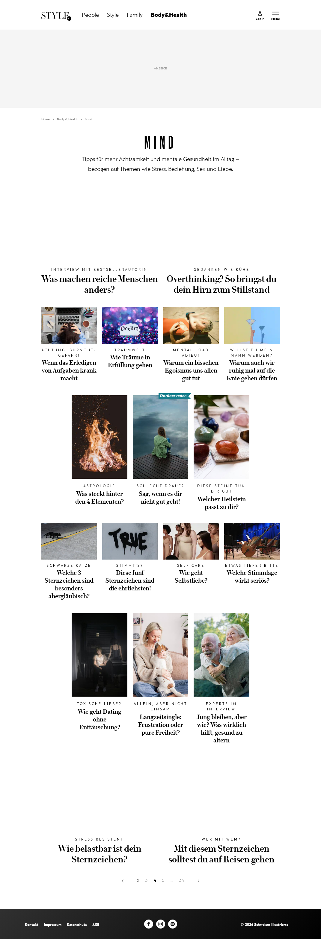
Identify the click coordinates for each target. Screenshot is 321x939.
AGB (96, 925)
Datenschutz (77, 925)
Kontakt (31, 925)
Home (45, 119)
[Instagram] (161, 925)
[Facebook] (149, 925)
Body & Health (67, 119)
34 (181, 881)
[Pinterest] (173, 925)
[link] (260, 16)
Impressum (52, 925)
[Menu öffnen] (275, 16)
